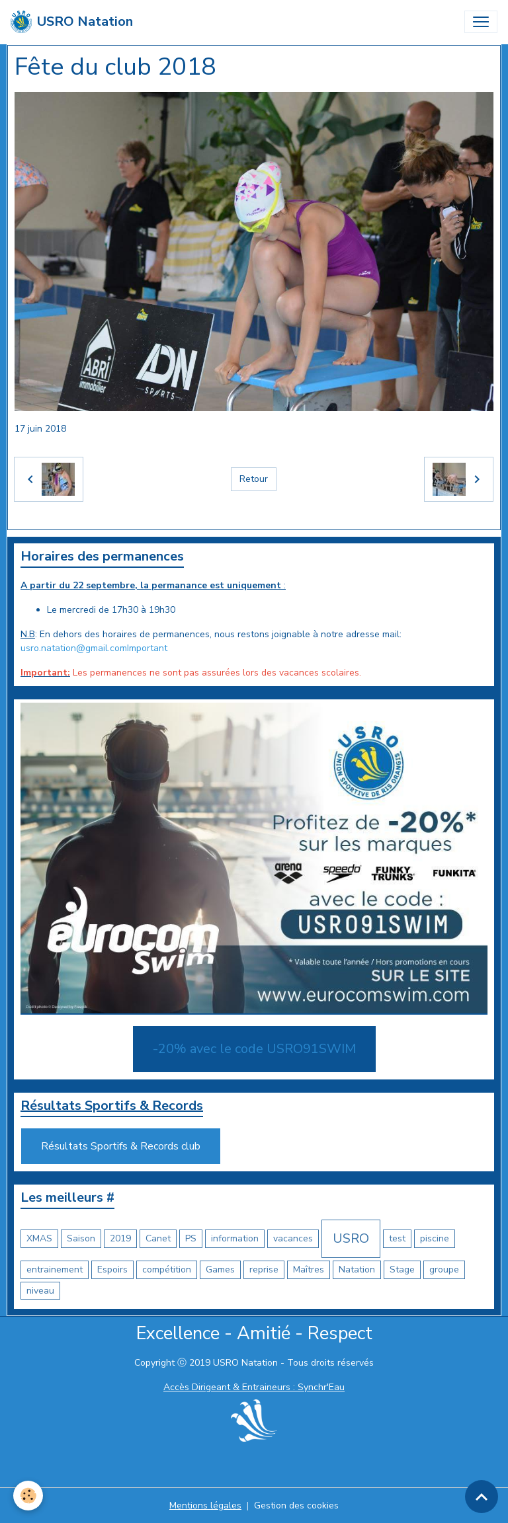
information (235, 1238)
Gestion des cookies (296, 1505)
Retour (253, 479)
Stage (402, 1269)
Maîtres (308, 1269)
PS (190, 1238)
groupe (444, 1269)
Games (220, 1269)
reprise (263, 1269)
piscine (434, 1238)
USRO (351, 1238)
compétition (166, 1269)
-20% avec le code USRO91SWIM (254, 1049)
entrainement (54, 1269)
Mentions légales (205, 1505)
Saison (81, 1238)
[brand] (72, 22)
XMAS (39, 1238)
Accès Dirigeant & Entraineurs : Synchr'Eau (254, 1387)
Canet (158, 1238)
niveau (40, 1290)
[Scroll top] (481, 1496)
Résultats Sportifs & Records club (120, 1146)
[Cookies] (28, 1495)
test (397, 1238)
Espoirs (112, 1269)
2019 (120, 1238)
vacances (293, 1238)
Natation (357, 1269)
